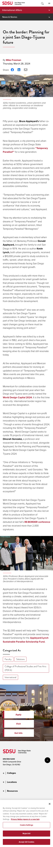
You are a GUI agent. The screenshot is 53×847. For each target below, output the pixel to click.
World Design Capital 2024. (17, 397)
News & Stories (9, 16)
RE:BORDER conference (37, 522)
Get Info (18, 733)
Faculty (8, 659)
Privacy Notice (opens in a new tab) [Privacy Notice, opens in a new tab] (25, 821)
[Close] (49, 806)
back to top (47, 760)
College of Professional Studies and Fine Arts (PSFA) (25, 668)
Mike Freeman (13, 60)
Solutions (20, 659)
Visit (18, 723)
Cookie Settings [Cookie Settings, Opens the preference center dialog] (26, 827)
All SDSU (49, 3)
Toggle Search (42, 3)
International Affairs (12, 10)
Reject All (26, 835)
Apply (18, 714)
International (10, 677)
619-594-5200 (9, 759)
